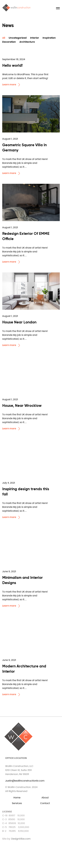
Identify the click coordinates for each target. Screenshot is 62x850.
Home (16, 797)
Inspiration (49, 37)
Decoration (9, 41)
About (45, 797)
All (3, 37)
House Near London (19, 322)
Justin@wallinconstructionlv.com (24, 780)
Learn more (11, 84)
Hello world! (12, 65)
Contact (45, 803)
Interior (34, 37)
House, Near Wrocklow (22, 405)
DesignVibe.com (20, 838)
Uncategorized (18, 37)
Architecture (27, 41)
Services (17, 803)
